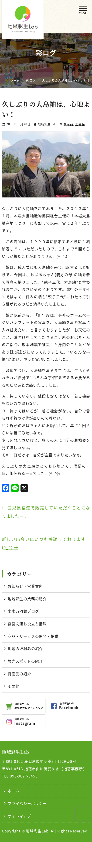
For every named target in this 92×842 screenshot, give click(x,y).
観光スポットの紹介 (25, 661)
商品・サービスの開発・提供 (33, 636)
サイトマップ (19, 816)
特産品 (68, 124)
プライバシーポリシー (27, 803)
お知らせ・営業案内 (25, 586)
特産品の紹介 (19, 673)
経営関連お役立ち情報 (27, 623)
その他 (13, 686)
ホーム (13, 791)
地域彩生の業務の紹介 (27, 598)
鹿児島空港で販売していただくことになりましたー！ (46, 512)
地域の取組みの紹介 (25, 648)
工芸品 (80, 124)
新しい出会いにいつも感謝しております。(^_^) (46, 543)
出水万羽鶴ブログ (23, 611)
